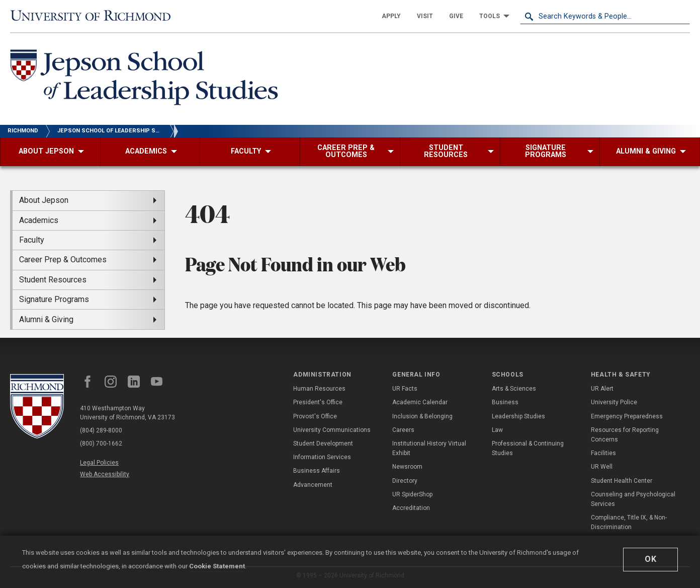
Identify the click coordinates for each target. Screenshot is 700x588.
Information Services (322, 457)
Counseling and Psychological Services (633, 499)
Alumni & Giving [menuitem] (46, 319)
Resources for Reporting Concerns (625, 434)
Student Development (323, 443)
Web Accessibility (104, 474)
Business (505, 402)
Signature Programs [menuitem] (54, 299)
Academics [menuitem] (38, 220)
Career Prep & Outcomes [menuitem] (63, 259)
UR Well (601, 466)
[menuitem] (391, 16)
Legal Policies (99, 462)
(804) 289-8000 (101, 430)
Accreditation (411, 507)
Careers (403, 429)
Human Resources (319, 388)
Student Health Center (621, 480)
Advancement (312, 484)
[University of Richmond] (95, 16)
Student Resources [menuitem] (52, 279)
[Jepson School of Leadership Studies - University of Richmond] (147, 79)
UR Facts (404, 388)
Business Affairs (316, 470)
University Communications (332, 429)
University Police (614, 402)
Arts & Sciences (514, 388)
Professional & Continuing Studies (528, 448)
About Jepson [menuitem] (43, 200)
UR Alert (602, 388)
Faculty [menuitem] (31, 240)
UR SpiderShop (412, 494)
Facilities (603, 453)
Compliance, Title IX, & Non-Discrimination (629, 522)
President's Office (317, 402)
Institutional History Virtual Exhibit (429, 448)
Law (497, 429)
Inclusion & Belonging (422, 416)
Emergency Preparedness (627, 416)
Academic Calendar (420, 402)
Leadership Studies (518, 416)
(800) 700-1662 (101, 443)
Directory (404, 480)
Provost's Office (315, 416)
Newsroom (407, 466)
